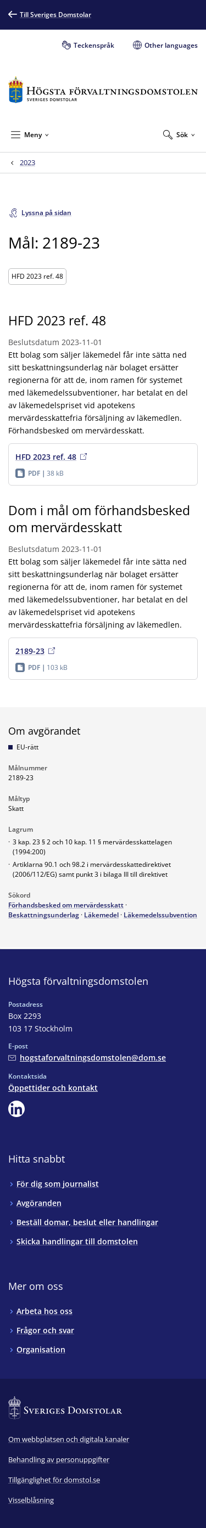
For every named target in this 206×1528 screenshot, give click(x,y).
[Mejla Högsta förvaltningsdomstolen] (87, 1057)
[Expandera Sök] (179, 134)
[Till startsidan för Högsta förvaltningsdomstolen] (103, 90)
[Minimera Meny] (30, 134)
